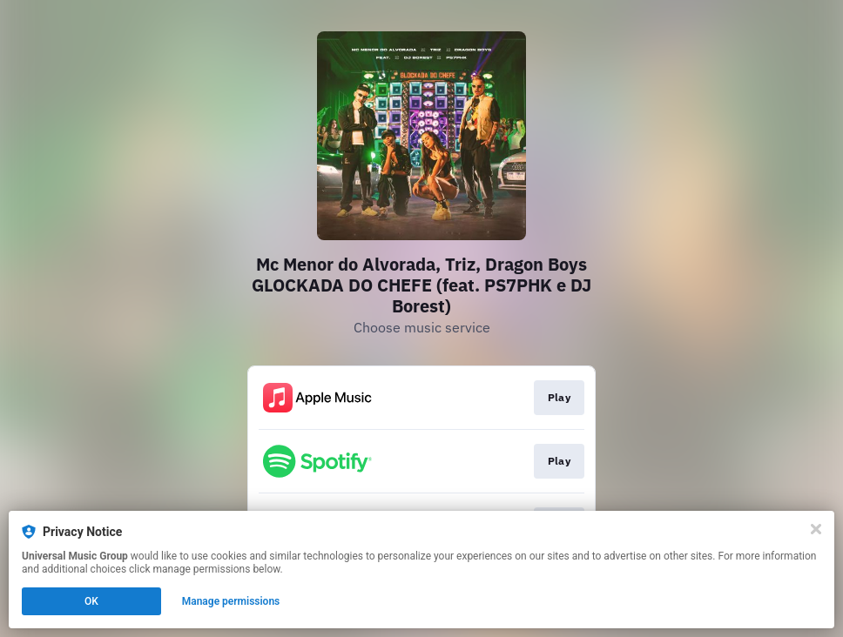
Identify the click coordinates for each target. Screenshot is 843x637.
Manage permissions (231, 601)
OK (91, 601)
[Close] (816, 529)
